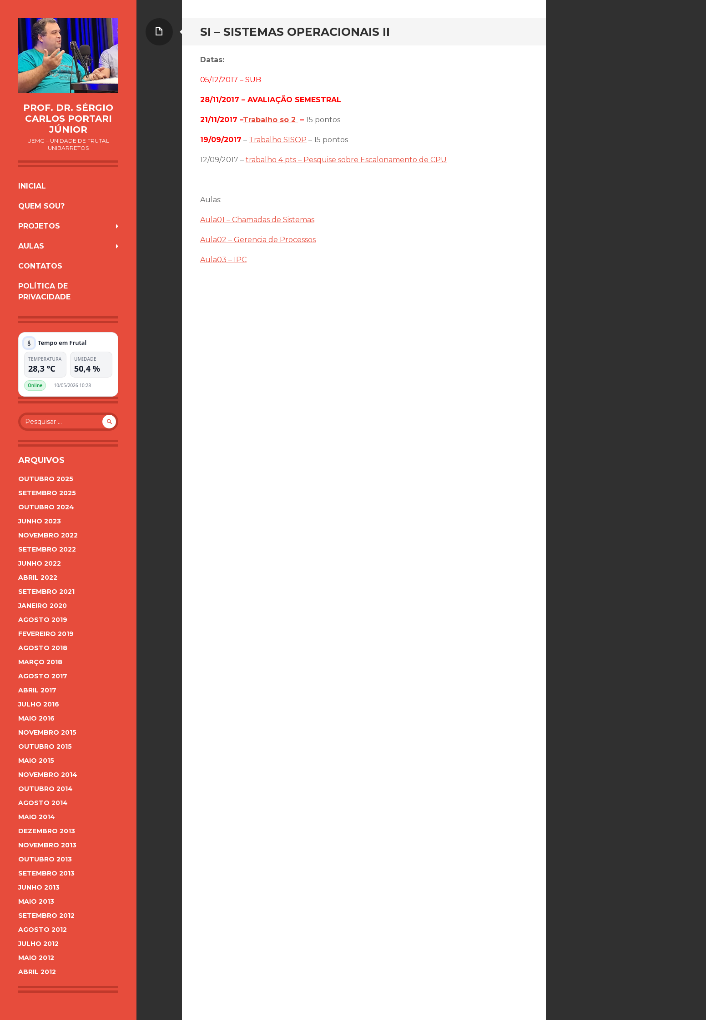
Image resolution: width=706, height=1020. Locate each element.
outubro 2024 (46, 507)
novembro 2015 (47, 732)
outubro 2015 (45, 746)
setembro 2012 (46, 915)
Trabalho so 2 (270, 119)
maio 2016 (36, 718)
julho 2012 (38, 944)
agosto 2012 (42, 929)
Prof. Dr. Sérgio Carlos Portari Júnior (68, 118)
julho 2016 (38, 704)
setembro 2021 (46, 591)
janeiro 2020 (42, 606)
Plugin (105, 385)
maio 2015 (36, 760)
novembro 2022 (48, 535)
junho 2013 (39, 887)
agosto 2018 (42, 648)
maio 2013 (36, 901)
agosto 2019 (42, 620)
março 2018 (40, 662)
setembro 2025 (47, 493)
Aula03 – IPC (223, 259)
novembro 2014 (47, 775)
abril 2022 (37, 577)
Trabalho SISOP (278, 139)
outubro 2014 (45, 789)
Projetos (39, 226)
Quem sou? (41, 206)
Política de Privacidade (44, 291)
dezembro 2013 (46, 831)
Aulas (31, 246)
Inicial (32, 186)
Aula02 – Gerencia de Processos (258, 239)
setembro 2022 (47, 549)
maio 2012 (36, 958)
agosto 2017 (42, 676)
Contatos (40, 266)
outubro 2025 (45, 479)
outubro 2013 (45, 859)
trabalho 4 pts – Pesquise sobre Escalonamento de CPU (346, 159)
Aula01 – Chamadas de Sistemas (257, 219)
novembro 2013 (47, 845)
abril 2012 (37, 972)
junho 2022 (39, 563)
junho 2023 (39, 521)
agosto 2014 (43, 803)
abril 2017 (37, 690)
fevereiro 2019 (46, 634)
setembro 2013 (46, 873)
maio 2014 (36, 817)
